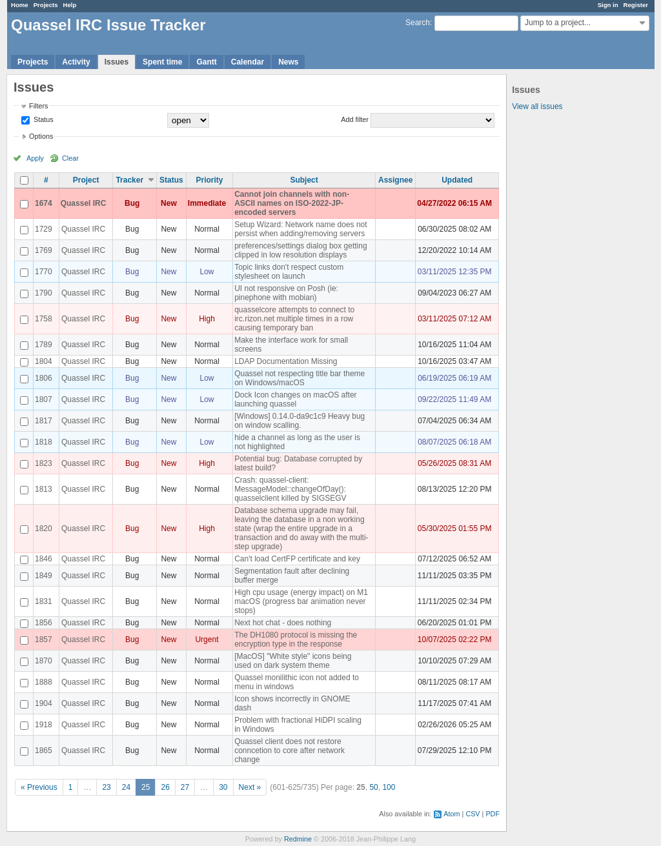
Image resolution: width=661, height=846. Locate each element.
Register (636, 4)
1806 (43, 378)
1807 (43, 399)
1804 (43, 361)
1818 (43, 442)
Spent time (162, 61)
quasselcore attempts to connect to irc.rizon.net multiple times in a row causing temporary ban (294, 318)
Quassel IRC (84, 203)
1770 (43, 271)
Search (417, 22)
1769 (43, 250)
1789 (43, 344)
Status (43, 119)
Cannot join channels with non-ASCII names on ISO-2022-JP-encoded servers (291, 203)
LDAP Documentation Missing (285, 361)
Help (70, 4)
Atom (451, 814)
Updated (457, 180)
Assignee (395, 180)
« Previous (39, 787)
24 (126, 787)
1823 (43, 463)
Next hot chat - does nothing (282, 622)
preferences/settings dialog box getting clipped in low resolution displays (300, 250)
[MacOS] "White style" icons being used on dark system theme (292, 661)
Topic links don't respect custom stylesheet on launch (288, 272)
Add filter (355, 119)
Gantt (206, 61)
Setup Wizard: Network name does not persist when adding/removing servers (300, 229)
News (288, 61)
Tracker (129, 180)
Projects (46, 4)
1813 (43, 489)
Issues (116, 61)
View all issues (537, 106)
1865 (43, 750)
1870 (43, 660)
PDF (492, 814)
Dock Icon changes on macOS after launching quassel (295, 399)
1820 (43, 528)
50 (373, 787)
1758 (43, 318)
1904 (43, 703)
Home (19, 4)
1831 (43, 601)
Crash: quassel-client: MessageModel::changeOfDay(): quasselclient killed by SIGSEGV (290, 489)
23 (106, 787)
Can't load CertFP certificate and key (297, 558)
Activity (76, 61)
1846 (43, 558)
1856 (43, 622)
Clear (70, 158)
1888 (43, 682)
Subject (304, 180)
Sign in (608, 4)
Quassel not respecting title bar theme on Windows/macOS (299, 378)
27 (185, 787)
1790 (43, 292)
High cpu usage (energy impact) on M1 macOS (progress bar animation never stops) (301, 601)
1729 (43, 229)
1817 (43, 420)
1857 (43, 639)
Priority (209, 180)
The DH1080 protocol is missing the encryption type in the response (295, 639)
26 (165, 787)
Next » (250, 787)
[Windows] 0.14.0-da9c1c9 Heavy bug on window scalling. (299, 421)
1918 (43, 724)
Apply (35, 158)
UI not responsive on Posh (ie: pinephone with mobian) (286, 293)
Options (41, 136)
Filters (38, 106)
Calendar (247, 61)
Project (86, 180)
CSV (472, 814)
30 (223, 787)
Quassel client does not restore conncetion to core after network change (289, 750)
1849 (43, 575)
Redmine (298, 839)
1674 (43, 203)
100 (388, 787)
